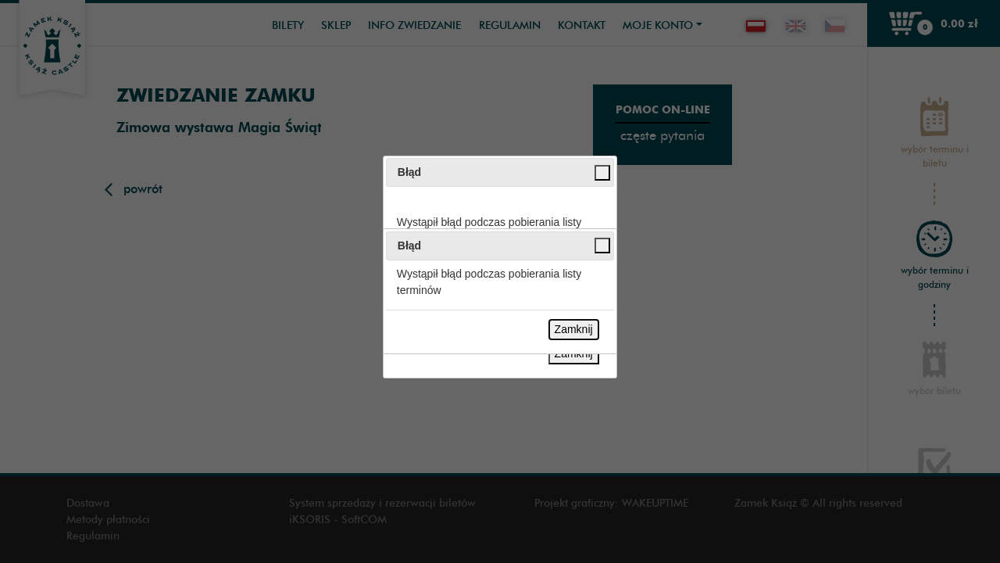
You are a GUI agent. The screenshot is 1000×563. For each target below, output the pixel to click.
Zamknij (574, 329)
